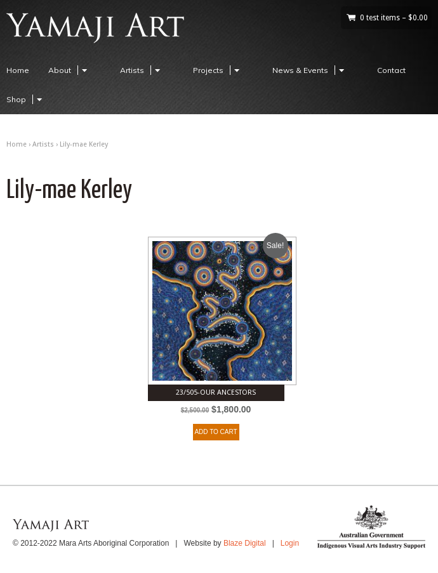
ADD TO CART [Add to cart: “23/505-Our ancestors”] (215, 431)
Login (290, 543)
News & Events (310, 70)
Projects (218, 70)
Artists (142, 70)
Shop (26, 99)
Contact (391, 70)
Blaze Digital (244, 543)
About (69, 70)
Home (17, 70)
